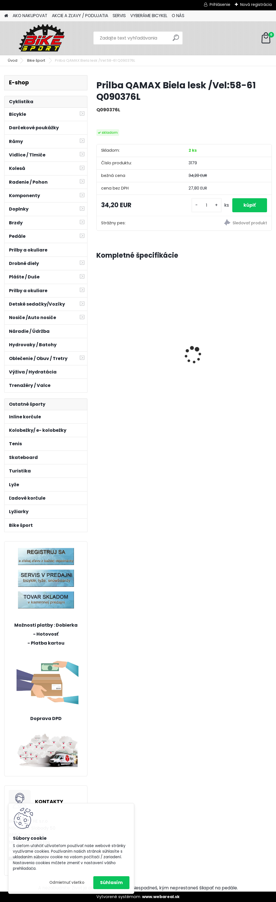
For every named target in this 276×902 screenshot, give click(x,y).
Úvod (12, 60)
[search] (176, 39)
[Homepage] (6, 15)
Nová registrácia (256, 4)
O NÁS (178, 16)
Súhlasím (111, 882)
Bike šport (36, 60)
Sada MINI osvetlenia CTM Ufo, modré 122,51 (243, 333)
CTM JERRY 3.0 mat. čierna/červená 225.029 (181, 344)
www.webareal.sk (161, 896)
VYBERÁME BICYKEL (148, 16)
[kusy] (206, 205)
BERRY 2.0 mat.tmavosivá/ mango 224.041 (118, 331)
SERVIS (119, 16)
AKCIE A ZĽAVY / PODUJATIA (80, 16)
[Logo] (42, 38)
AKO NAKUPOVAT (30, 16)
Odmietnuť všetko (66, 882)
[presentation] (99, 345)
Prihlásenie (220, 4)
